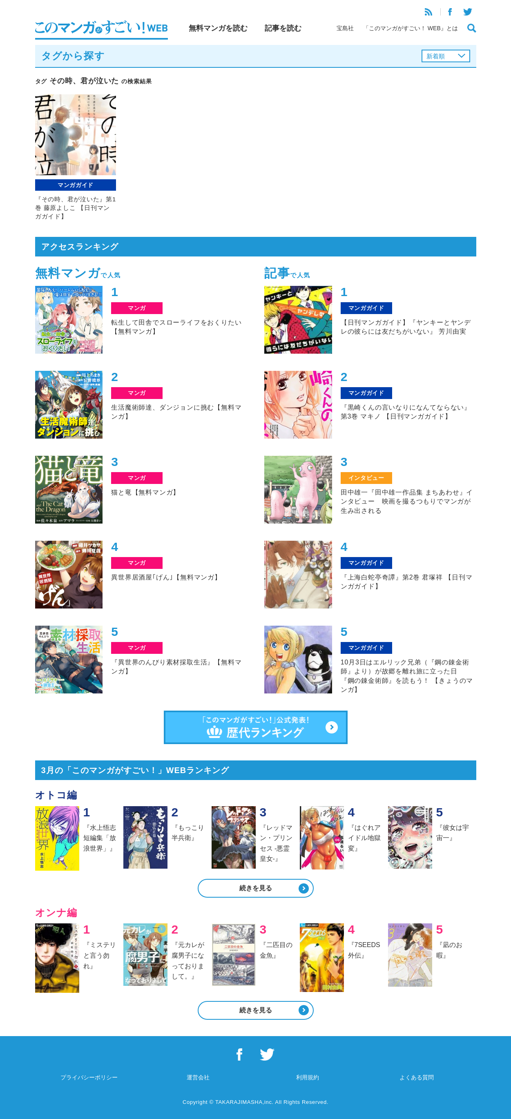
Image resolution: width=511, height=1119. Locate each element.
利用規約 (307, 1077)
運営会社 (198, 1077)
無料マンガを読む (218, 28)
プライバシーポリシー (89, 1077)
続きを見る (255, 888)
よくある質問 (416, 1077)
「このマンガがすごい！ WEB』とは (410, 28)
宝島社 (345, 28)
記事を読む (283, 28)
